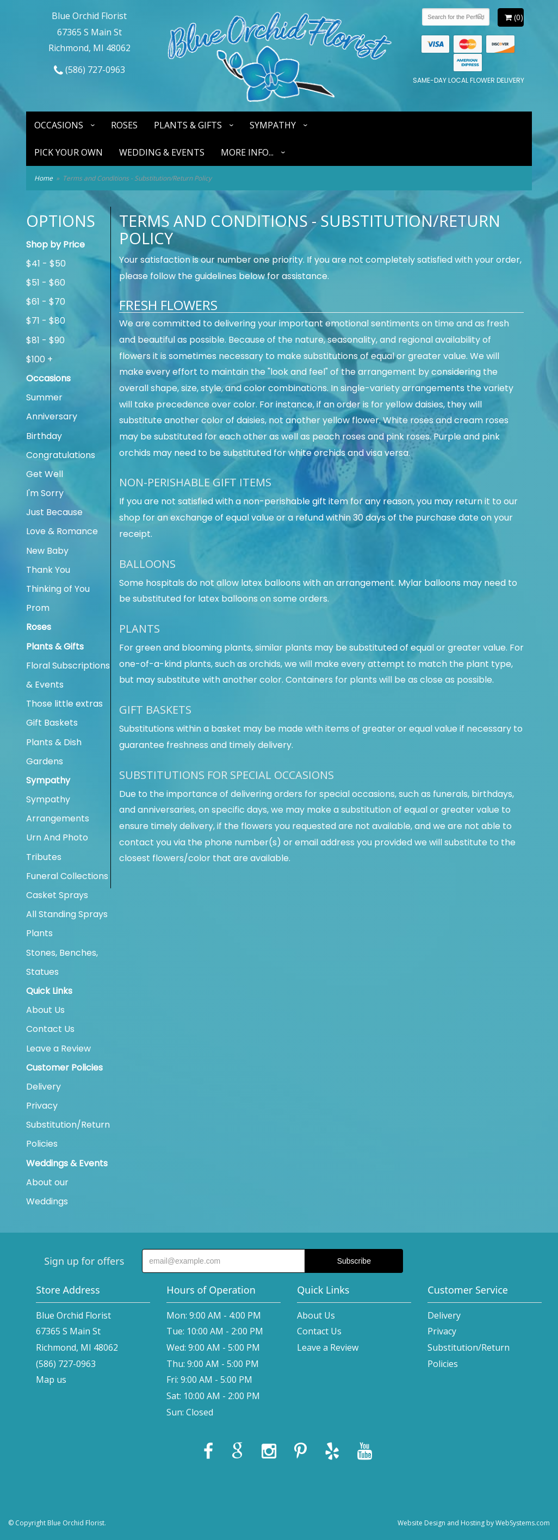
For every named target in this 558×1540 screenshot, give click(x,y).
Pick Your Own (68, 152)
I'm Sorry (45, 493)
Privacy (42, 1105)
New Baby (47, 551)
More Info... (247, 152)
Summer (44, 397)
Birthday (44, 436)
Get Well (44, 474)
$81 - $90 (45, 340)
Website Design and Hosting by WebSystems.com (474, 1522)
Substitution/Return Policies (68, 1134)
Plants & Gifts (188, 125)
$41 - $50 (46, 263)
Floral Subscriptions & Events (68, 675)
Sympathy (273, 125)
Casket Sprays (57, 895)
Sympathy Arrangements (57, 809)
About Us (45, 1010)
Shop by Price (55, 244)
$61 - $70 (45, 301)
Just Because (54, 512)
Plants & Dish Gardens (54, 752)
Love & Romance (62, 531)
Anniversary (51, 416)
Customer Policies (64, 1067)
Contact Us (50, 1029)
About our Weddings (47, 1192)
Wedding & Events (161, 152)
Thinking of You (58, 589)
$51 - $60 (45, 282)
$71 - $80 (45, 320)
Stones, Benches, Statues (62, 962)
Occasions (58, 125)
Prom (37, 608)
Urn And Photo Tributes (57, 847)
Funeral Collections (67, 876)
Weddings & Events (67, 1163)
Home (43, 178)
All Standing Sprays (67, 914)
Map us (51, 1380)
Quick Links (49, 991)
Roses (124, 125)
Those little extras (64, 703)
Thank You (48, 570)
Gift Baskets (52, 722)
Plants (39, 933)
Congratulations (60, 455)
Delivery (43, 1086)
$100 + (39, 359)
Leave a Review (58, 1048)
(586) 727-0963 (89, 70)
